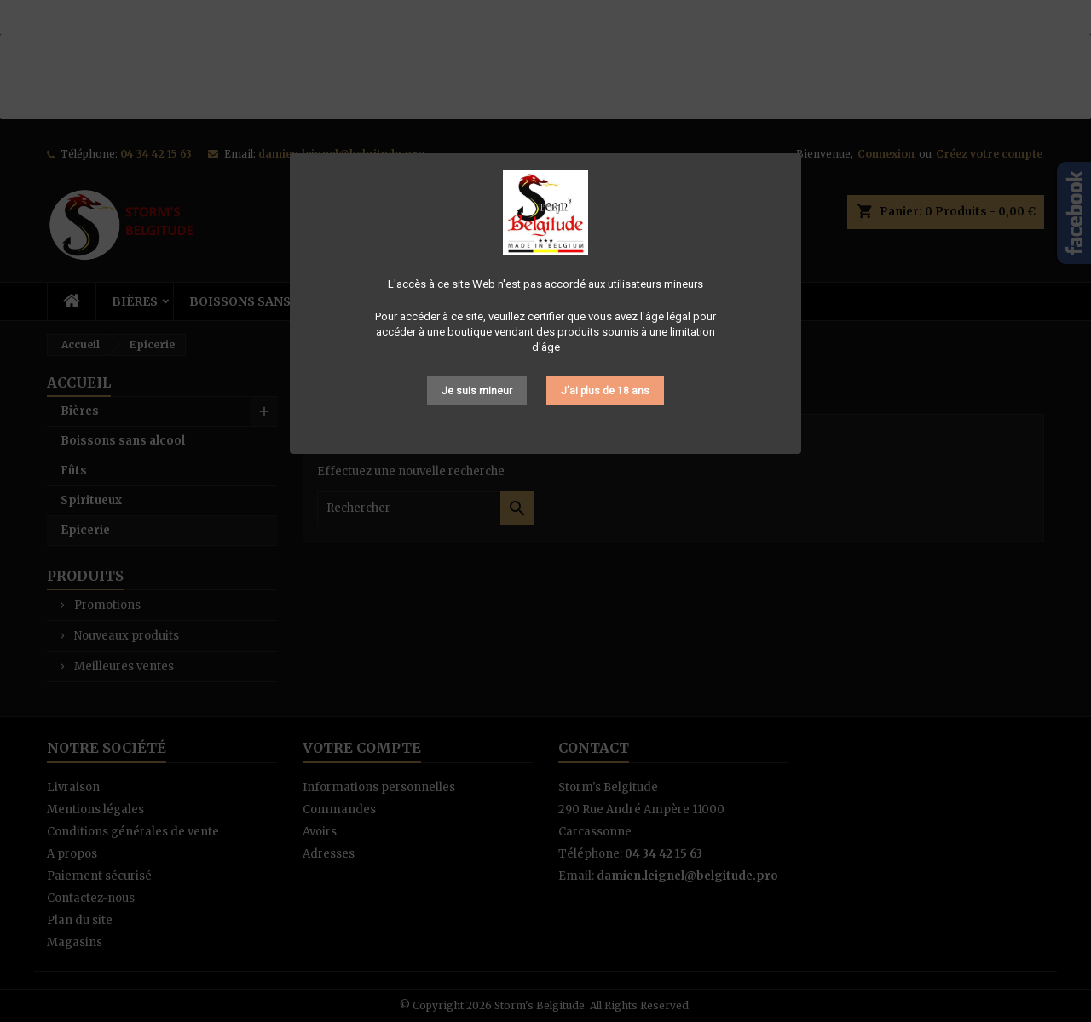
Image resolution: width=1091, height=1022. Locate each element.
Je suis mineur (477, 391)
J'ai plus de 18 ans (605, 391)
